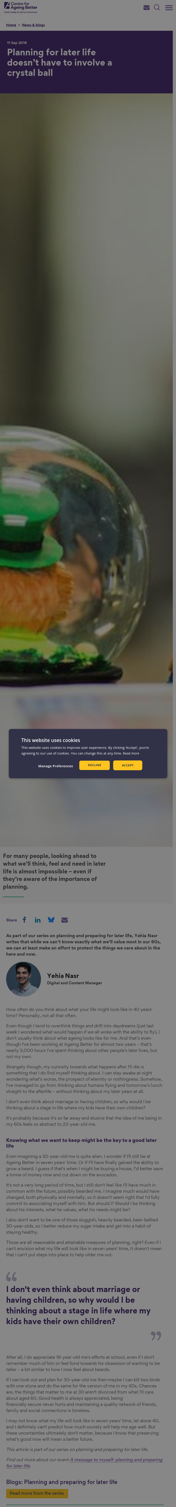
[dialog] (88, 753)
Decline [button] (94, 765)
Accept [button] (128, 765)
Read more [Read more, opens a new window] (131, 752)
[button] (55, 766)
